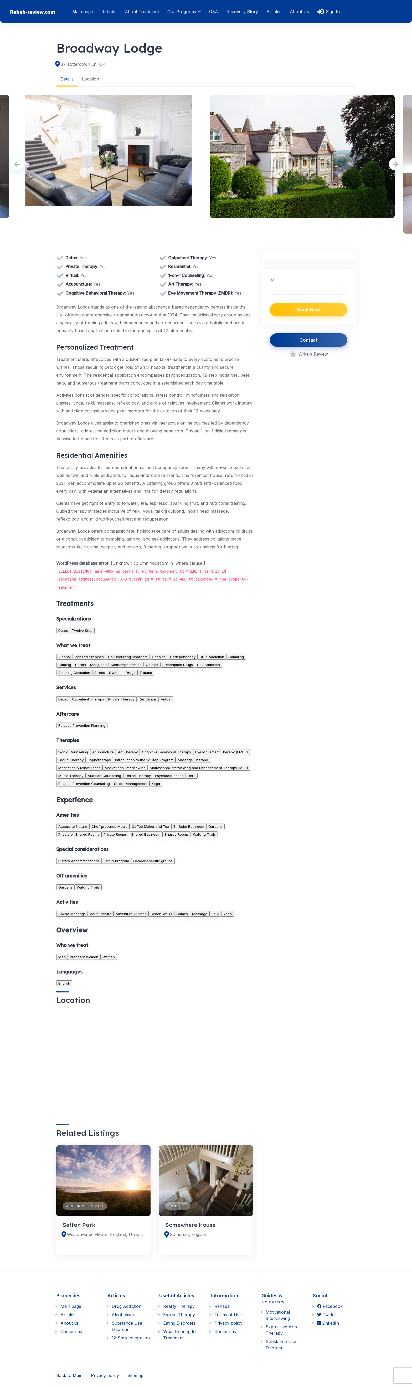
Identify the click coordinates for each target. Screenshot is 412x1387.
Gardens (215, 826)
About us (69, 1323)
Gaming (64, 664)
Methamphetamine (126, 664)
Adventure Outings (131, 913)
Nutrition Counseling (104, 775)
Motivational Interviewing (125, 767)
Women (108, 957)
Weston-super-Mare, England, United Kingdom (105, 1234)
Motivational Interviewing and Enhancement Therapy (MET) (199, 767)
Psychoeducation (169, 775)
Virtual (166, 699)
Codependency (182, 656)
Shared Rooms (176, 834)
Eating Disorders (179, 1323)
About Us (299, 11)
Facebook (330, 1306)
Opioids (152, 664)
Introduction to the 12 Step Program (144, 760)
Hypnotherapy (99, 760)
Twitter (326, 1314)
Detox (63, 630)
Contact (309, 340)
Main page (82, 11)
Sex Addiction (208, 664)
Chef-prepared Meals (109, 826)
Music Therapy (70, 775)
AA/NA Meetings (72, 913)
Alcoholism (123, 1314)
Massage (199, 913)
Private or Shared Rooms (78, 834)
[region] (154, 1059)
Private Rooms (115, 834)
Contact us (71, 1331)
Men (62, 957)
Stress (99, 672)
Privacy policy (228, 1323)
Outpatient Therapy (88, 699)
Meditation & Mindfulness (79, 767)
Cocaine (159, 656)
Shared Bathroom (145, 834)
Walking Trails (204, 834)
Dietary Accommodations (79, 861)
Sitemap (135, 1375)
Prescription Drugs (177, 664)
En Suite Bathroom (188, 826)
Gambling (236, 656)
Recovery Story (242, 11)
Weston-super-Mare (85, 1206)
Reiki (191, 775)
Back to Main (69, 1375)
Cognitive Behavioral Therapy (166, 752)
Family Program (116, 861)
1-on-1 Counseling (73, 752)
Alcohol (64, 656)
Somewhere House (190, 1224)
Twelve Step (82, 630)
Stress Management (130, 783)
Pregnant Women (84, 957)
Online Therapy (138, 775)
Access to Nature (72, 826)
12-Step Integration (131, 1337)
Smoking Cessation (74, 672)
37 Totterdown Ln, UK (83, 64)
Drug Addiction (212, 656)
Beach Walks (161, 913)
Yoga (156, 783)
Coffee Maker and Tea (150, 826)
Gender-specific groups (153, 861)
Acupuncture (103, 752)
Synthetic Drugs (122, 672)
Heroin (80, 664)
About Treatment (142, 11)
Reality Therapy (179, 1306)
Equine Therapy (179, 1314)
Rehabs (108, 11)
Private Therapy (121, 699)
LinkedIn (328, 1323)
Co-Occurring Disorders (128, 656)
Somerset (177, 1206)
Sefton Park (79, 1224)
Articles (273, 11)
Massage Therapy (193, 760)
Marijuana (98, 664)
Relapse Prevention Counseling (84, 783)
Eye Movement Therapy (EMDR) (221, 752)
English (64, 983)
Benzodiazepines (89, 656)
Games (182, 913)
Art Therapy (128, 752)
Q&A (213, 11)
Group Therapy (71, 760)
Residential (148, 699)
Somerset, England (189, 1234)
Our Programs (181, 11)
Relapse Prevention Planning (81, 725)
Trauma (146, 672)
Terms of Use (228, 1314)
